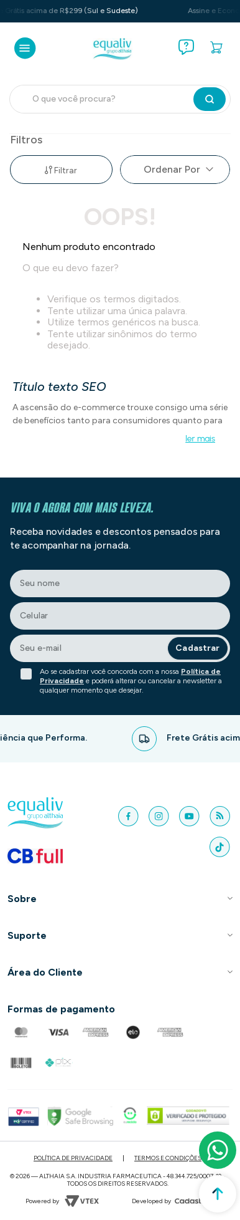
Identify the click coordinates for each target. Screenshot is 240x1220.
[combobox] (120, 99)
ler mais (200, 439)
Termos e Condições (167, 1158)
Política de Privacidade (73, 1158)
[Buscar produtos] (209, 99)
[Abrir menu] (25, 48)
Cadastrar (197, 648)
